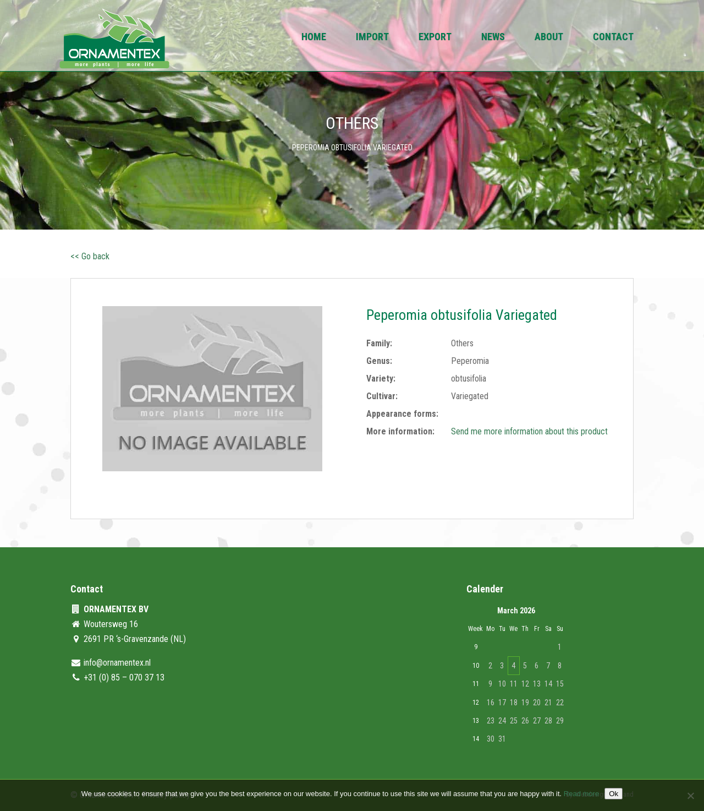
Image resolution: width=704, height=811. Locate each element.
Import (372, 37)
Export (435, 37)
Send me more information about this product (529, 431)
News (493, 37)
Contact (613, 37)
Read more (581, 794)
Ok (613, 794)
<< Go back (89, 256)
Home (313, 37)
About (549, 37)
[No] (690, 795)
